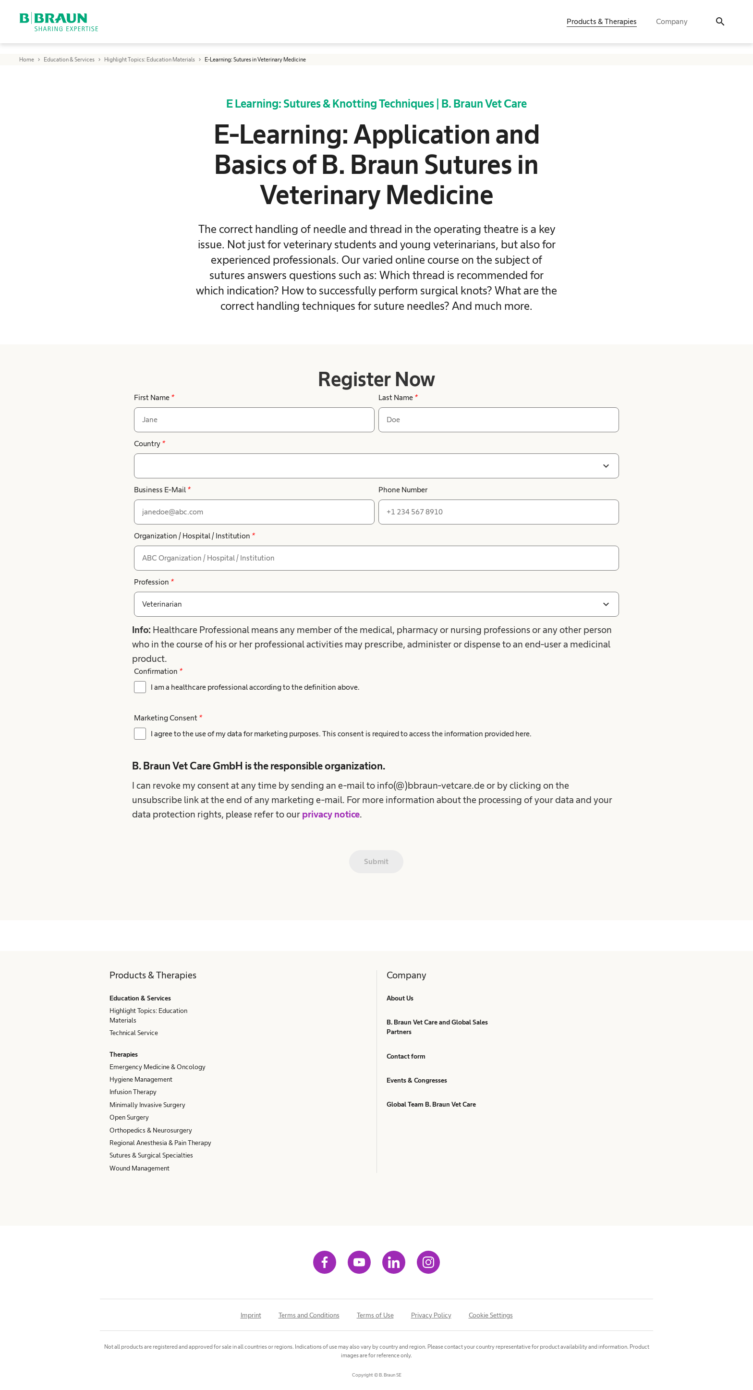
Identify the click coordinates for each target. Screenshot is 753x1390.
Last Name (397, 397)
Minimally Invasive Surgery (147, 1105)
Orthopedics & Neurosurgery (150, 1130)
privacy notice (331, 814)
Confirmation (158, 671)
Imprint (251, 1315)
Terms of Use (375, 1315)
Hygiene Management (140, 1079)
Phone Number (402, 490)
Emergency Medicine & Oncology (157, 1067)
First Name (154, 397)
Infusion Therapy (133, 1092)
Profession (153, 582)
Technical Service (133, 1032)
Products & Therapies (602, 27)
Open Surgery (129, 1117)
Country (149, 443)
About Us (400, 998)
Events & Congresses (417, 1080)
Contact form (406, 1056)
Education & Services (140, 998)
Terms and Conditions (309, 1315)
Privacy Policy (431, 1315)
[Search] (720, 27)
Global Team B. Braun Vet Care (431, 1104)
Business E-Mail (162, 490)
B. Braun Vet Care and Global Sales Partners (437, 1027)
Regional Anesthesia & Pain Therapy (160, 1142)
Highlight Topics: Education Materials (148, 1015)
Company (672, 27)
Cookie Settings (491, 1315)
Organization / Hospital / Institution (194, 536)
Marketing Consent (168, 718)
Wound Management (139, 1168)
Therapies (123, 1054)
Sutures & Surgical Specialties (151, 1155)
